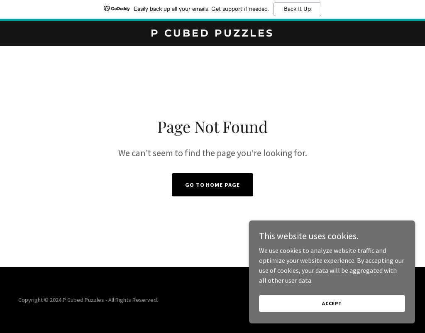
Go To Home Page (212, 185)
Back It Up (297, 9)
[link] (212, 34)
